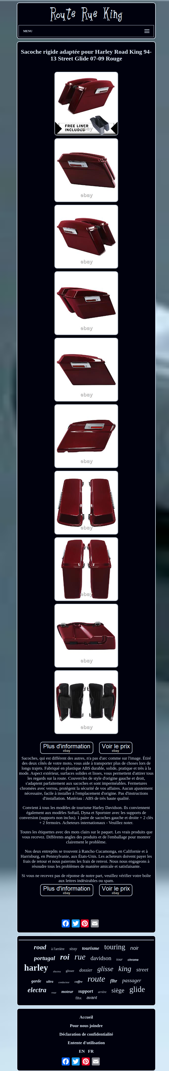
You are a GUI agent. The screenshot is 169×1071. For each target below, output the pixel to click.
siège (118, 990)
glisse (105, 969)
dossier (85, 970)
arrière (102, 992)
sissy (73, 949)
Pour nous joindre (86, 1025)
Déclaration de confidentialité (86, 1034)
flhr (113, 980)
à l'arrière (57, 949)
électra (57, 971)
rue (80, 956)
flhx (78, 998)
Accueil (86, 1017)
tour (119, 959)
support (85, 991)
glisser (70, 971)
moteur (67, 991)
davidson (101, 958)
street (142, 969)
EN (82, 1051)
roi (64, 956)
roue (53, 992)
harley (36, 968)
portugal (44, 958)
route (96, 978)
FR (91, 1051)
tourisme (90, 948)
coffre (78, 981)
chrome (133, 960)
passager (131, 980)
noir (134, 948)
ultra (49, 981)
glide (137, 989)
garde (36, 981)
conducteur (63, 982)
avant (92, 997)
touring (114, 947)
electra (37, 990)
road (40, 947)
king (124, 968)
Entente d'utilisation (86, 1042)
